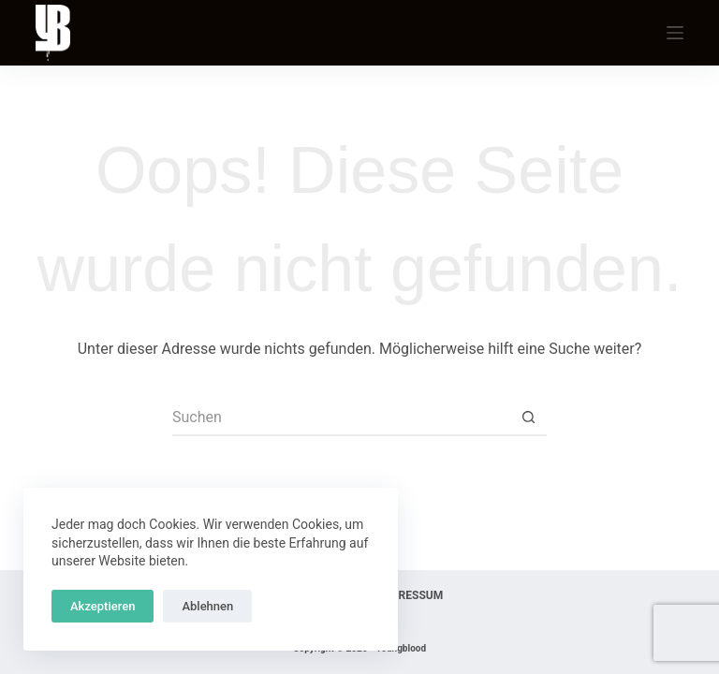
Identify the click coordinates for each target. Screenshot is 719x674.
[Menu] (675, 32)
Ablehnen (207, 606)
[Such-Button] (528, 417)
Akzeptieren (102, 606)
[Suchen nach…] (340, 417)
